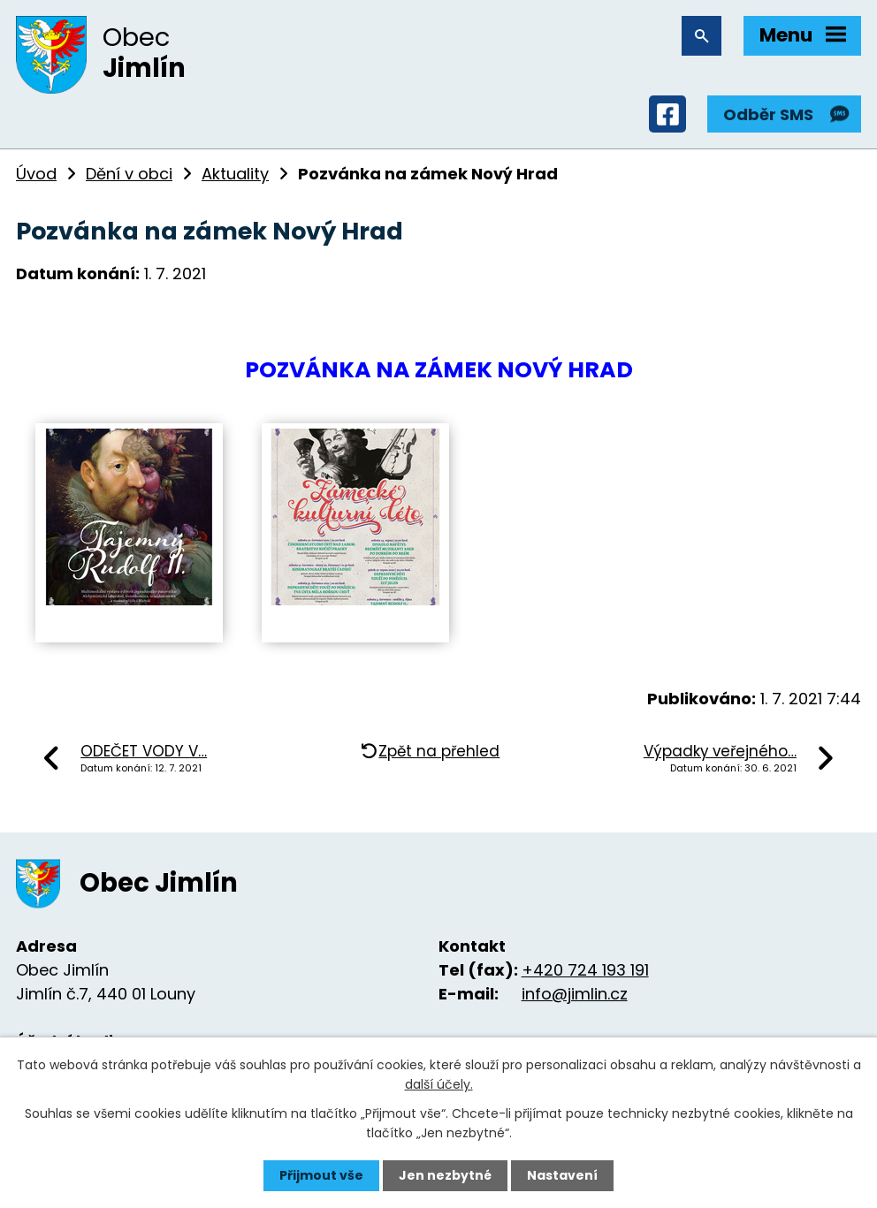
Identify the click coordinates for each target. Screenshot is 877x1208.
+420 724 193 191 (585, 970)
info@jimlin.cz (575, 994)
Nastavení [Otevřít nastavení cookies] (562, 1175)
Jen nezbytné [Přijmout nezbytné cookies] (445, 1175)
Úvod (36, 174)
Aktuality (235, 174)
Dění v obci (129, 174)
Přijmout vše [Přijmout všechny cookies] (321, 1175)
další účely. (439, 1084)
